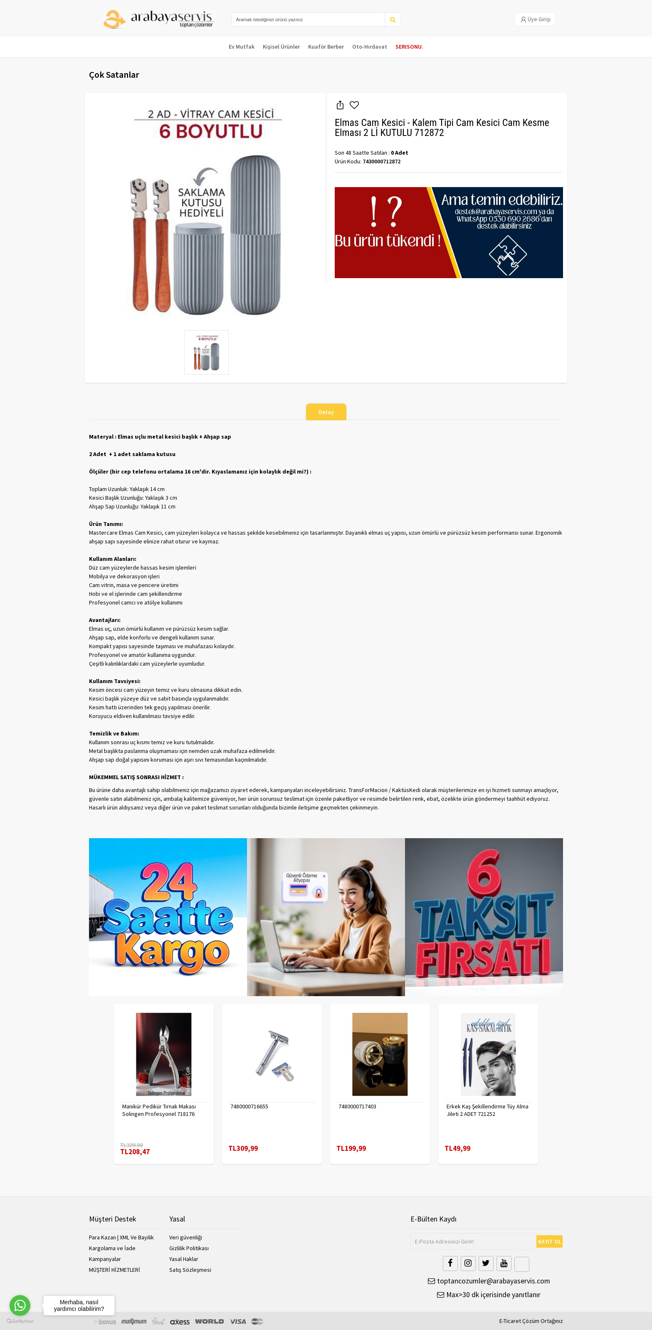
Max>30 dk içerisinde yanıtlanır (489, 1294)
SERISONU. (409, 46)
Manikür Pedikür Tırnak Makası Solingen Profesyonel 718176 (159, 1110)
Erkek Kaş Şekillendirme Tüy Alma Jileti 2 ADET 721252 (488, 1110)
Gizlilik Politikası (189, 1248)
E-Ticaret (510, 1321)
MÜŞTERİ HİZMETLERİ (114, 1269)
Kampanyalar (105, 1259)
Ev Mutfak (241, 46)
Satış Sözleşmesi (190, 1269)
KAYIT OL (549, 1241)
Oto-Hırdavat (369, 46)
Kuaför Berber (326, 46)
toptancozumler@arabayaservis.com (489, 1281)
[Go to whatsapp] (20, 1305)
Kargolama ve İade (112, 1248)
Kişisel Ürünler (281, 46)
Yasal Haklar (183, 1259)
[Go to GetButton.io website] (20, 1321)
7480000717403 (357, 1106)
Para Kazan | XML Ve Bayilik (121, 1237)
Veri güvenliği (185, 1237)
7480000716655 (249, 1106)
